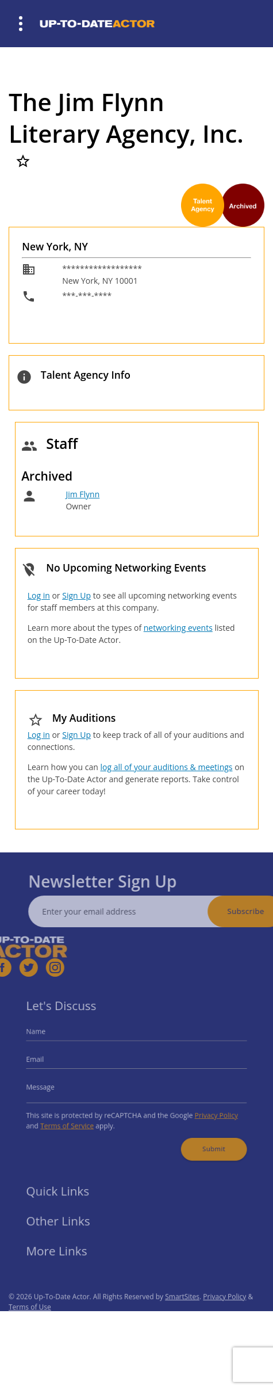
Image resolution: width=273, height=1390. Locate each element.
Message (49, 1086)
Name (45, 1036)
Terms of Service (74, 1121)
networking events (178, 627)
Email (45, 1061)
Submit (206, 1142)
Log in (39, 595)
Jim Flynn (82, 494)
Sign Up (76, 595)
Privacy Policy (208, 1111)
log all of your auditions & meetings (166, 766)
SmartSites (182, 1308)
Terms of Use (30, 1319)
